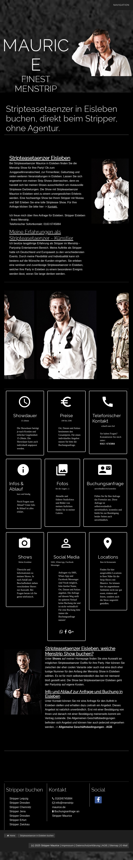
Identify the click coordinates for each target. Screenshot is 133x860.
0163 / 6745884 (107, 444)
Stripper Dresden (19, 802)
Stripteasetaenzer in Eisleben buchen (37, 835)
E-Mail (123, 845)
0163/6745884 (62, 798)
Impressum (67, 845)
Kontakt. (53, 206)
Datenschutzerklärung (88, 845)
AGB (104, 845)
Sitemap (113, 845)
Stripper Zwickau (19, 824)
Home (11, 835)
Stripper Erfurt (17, 820)
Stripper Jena (17, 811)
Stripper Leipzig (18, 798)
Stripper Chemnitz (20, 807)
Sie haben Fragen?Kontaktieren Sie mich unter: (110, 437)
